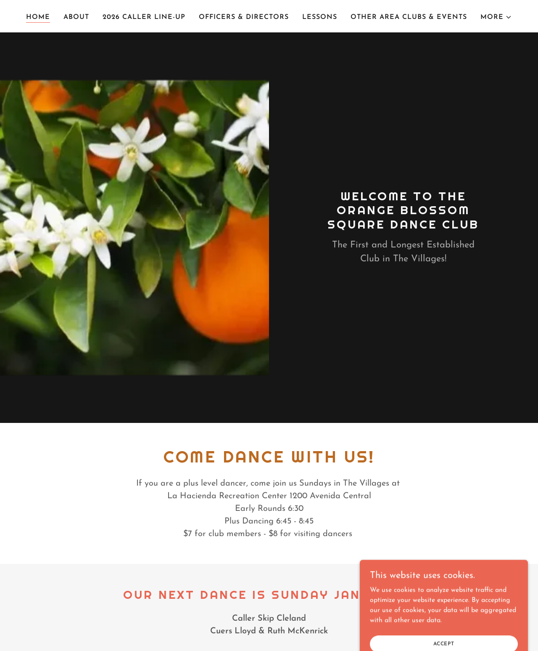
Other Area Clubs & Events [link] (409, 17)
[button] (496, 17)
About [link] (76, 17)
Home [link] (38, 17)
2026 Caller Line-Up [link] (144, 17)
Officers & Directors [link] (244, 17)
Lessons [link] (319, 17)
